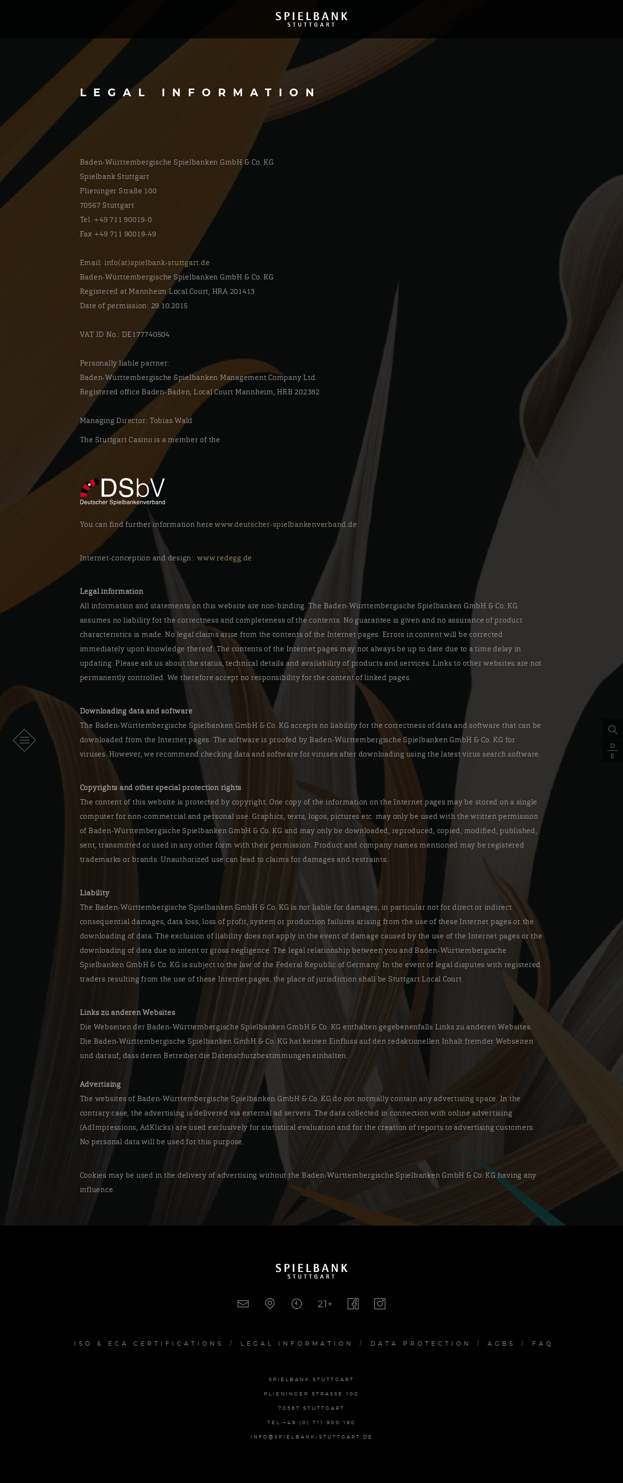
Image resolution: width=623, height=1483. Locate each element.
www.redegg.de (224, 558)
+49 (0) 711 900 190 (319, 1422)
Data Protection (421, 1344)
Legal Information (297, 1344)
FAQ (543, 1344)
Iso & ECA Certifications (149, 1344)
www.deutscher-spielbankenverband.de (287, 524)
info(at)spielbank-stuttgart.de (158, 263)
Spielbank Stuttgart (312, 19)
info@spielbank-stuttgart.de (312, 1437)
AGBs (501, 1344)
